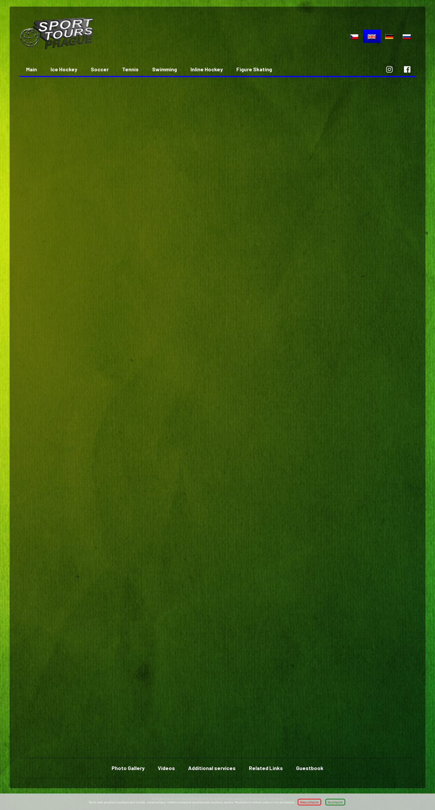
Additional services (212, 768)
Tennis (130, 69)
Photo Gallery (128, 768)
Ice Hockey (63, 69)
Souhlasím (335, 802)
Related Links (266, 768)
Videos (166, 768)
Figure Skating (254, 69)
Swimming (164, 69)
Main (31, 69)
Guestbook (309, 768)
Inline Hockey (206, 69)
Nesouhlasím (309, 802)
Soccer (100, 69)
